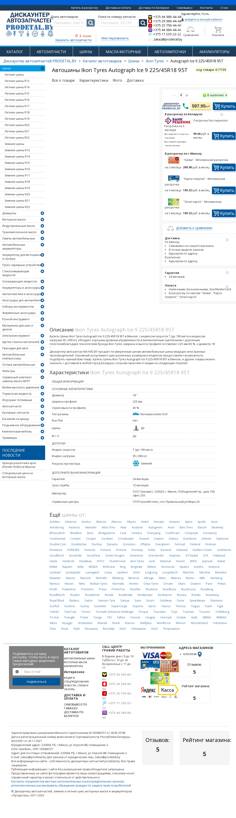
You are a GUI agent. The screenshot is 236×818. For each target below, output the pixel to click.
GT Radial (191, 555)
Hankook (68, 561)
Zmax (64, 629)
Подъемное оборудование (21, 425)
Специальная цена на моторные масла (17, 475)
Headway (85, 561)
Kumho (198, 567)
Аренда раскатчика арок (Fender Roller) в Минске (19, 465)
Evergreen (163, 544)
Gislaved (181, 550)
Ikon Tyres (155, 61)
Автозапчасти (12, 406)
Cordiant (107, 539)
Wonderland (199, 623)
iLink (152, 561)
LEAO (136, 572)
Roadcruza (188, 589)
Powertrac (69, 589)
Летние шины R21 (16, 131)
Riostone (152, 589)
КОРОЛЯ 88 (193, 654)
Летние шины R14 (16, 87)
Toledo (54, 612)
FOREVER (73, 550)
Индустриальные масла (18, 226)
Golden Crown (202, 550)
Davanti (144, 539)
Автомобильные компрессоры (13, 356)
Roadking (207, 589)
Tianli (208, 606)
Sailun (88, 600)
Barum (202, 527)
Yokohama (220, 623)
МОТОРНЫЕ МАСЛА (75, 662)
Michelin (101, 578)
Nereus (55, 584)
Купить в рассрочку (84, 8)
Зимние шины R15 (17, 163)
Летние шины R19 (16, 119)
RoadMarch (57, 595)
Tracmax (188, 612)
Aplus (188, 522)
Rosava (181, 595)
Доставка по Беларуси (154, 8)
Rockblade (125, 595)
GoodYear (93, 555)
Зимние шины (14, 144)
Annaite (159, 522)
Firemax (210, 544)
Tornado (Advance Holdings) (114, 612)
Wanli (116, 623)
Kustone (214, 567)
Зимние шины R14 (17, 156)
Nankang (216, 578)
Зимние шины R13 (17, 150)
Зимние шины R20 (17, 194)
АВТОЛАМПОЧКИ (170, 51)
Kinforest (109, 567)
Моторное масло (14, 219)
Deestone (189, 539)
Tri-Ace (54, 617)
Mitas (162, 578)
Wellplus (146, 623)
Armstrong (57, 527)
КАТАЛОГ (15, 51)
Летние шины (14, 75)
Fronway (137, 550)
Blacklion (76, 533)
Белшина (91, 629)
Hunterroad (117, 561)
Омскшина (138, 629)
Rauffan (135, 589)
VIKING (207, 617)
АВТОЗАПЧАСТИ (51, 51)
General (165, 550)
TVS (109, 617)
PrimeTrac (118, 589)
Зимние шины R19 (17, 188)
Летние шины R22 (16, 138)
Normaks (118, 584)
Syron (152, 606)
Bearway (217, 527)
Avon (171, 527)
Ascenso (74, 527)
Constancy (210, 533)
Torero (85, 612)
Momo (190, 578)
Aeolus (86, 522)
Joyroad (207, 561)
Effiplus (145, 544)
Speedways (197, 600)
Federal (195, 544)
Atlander (91, 527)
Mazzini (85, 578)
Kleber (152, 567)
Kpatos (184, 567)
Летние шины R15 (16, 93)
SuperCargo (119, 606)
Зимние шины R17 (17, 175)
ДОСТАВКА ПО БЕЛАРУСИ (74, 714)
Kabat (221, 561)
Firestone (56, 550)
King (123, 567)
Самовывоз (184, 8)
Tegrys (195, 606)
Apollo (201, 522)
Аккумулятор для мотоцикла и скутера (21, 257)
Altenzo (116, 522)
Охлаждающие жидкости (19, 281)
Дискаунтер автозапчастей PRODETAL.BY (39, 61)
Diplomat (222, 539)
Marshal (204, 572)
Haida (53, 561)
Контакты (206, 8)
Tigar (220, 606)
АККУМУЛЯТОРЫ (214, 51)
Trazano (204, 612)
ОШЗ (154, 629)
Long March (170, 572)
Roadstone (92, 595)
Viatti (194, 617)
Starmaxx (216, 600)
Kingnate (136, 567)
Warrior (130, 623)
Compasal (191, 533)
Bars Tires (186, 527)
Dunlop (97, 544)
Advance (70, 522)
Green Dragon (115, 555)
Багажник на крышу (15, 419)
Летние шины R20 (16, 125)
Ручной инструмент (16, 319)
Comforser (172, 533)
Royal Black (57, 600)
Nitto (82, 584)
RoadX (109, 595)
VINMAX (221, 617)
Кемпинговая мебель (17, 431)
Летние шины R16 (16, 100)
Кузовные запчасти (15, 413)
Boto (90, 533)
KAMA (53, 567)
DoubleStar (79, 544)
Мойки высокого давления (20, 387)
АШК (76, 629)
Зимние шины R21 (17, 201)
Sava (138, 600)
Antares (174, 522)
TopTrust (70, 612)
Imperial (165, 561)
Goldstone (224, 550)
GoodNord (57, 555)
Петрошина (171, 629)
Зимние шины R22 (17, 207)
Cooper (91, 539)
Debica (173, 539)
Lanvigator (92, 572)
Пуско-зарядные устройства (21, 265)
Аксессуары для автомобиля (21, 300)
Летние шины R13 (16, 81)
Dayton (159, 539)
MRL (202, 578)
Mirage (149, 578)
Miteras (176, 578)
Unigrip (150, 617)
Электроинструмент (16, 336)
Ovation (195, 584)
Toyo (174, 612)
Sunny (84, 606)
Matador (55, 578)
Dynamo (112, 544)
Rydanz (74, 600)
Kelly (80, 567)
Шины (133, 61)
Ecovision (129, 544)
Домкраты (9, 213)
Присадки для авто (15, 348)
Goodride (75, 555)
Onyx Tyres (150, 584)
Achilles (55, 522)
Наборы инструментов (18, 307)
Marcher (188, 572)
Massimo (221, 572)
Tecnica (181, 606)
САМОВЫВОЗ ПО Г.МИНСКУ (75, 706)
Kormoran (168, 567)
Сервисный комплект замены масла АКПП (17, 379)
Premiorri (87, 589)
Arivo (214, 522)
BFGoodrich (57, 533)
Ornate (168, 584)
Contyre (75, 539)
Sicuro (150, 600)
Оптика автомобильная (18, 365)
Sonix (180, 600)
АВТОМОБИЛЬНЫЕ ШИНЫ (79, 658)
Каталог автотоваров (102, 61)
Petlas (222, 584)
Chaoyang (153, 533)
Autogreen (155, 527)
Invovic (180, 561)
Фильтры (8, 371)
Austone (137, 527)
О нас (224, 8)
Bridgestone (107, 533)
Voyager (67, 623)
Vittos (53, 623)
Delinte (206, 539)
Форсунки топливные (17, 400)
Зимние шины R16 (17, 169)
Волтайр (109, 629)
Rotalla (196, 595)
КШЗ (123, 629)
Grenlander (156, 555)
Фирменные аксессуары (19, 313)
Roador (75, 595)
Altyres (131, 522)
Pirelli (53, 589)
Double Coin (58, 544)
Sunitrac (69, 606)
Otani (181, 584)
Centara (136, 533)
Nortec (133, 584)
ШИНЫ (85, 51)
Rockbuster (145, 595)
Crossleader (126, 539)
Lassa (108, 572)
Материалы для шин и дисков (17, 327)
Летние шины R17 (16, 106)
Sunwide (100, 606)
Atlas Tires (108, 527)
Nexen (69, 584)
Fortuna (105, 550)
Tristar (84, 617)
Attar (123, 527)
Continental (57, 539)
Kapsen (67, 567)
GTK (205, 555)
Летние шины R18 (16, 112)
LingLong (151, 572)
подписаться (36, 681)
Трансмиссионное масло (19, 232)
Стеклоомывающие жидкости (15, 273)
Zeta (53, 629)
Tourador (159, 612)
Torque (143, 612)
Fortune (121, 550)
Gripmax (174, 555)
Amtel (145, 522)
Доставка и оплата (118, 8)
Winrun (181, 623)
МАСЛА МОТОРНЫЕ (123, 51)
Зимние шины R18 (17, 182)
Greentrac (136, 555)
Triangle (69, 617)
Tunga (97, 617)
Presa (102, 589)
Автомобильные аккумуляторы (13, 246)
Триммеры (9, 438)
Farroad (180, 544)
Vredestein (85, 623)
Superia (137, 606)
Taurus (165, 606)
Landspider (73, 572)
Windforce (164, 623)
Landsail (55, 572)
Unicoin (135, 617)
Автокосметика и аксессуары (22, 294)
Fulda (151, 550)
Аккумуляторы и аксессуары (21, 288)
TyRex (121, 617)
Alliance (101, 522)
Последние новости (13, 453)
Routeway (212, 595)
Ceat (123, 533)
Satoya (124, 600)
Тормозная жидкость (17, 394)
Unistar (181, 617)
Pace (209, 584)
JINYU (193, 561)
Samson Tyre (106, 600)
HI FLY (100, 561)
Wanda (102, 623)
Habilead (219, 555)
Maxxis (70, 578)
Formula (89, 550)
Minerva (133, 578)
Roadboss (169, 589)
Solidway (166, 600)
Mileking (117, 578)
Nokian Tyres (98, 584)
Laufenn (122, 572)
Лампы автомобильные (18, 238)
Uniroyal (165, 617)
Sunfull (54, 606)
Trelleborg (222, 612)
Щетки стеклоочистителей (20, 342)
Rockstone (165, 595)
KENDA (93, 567)
